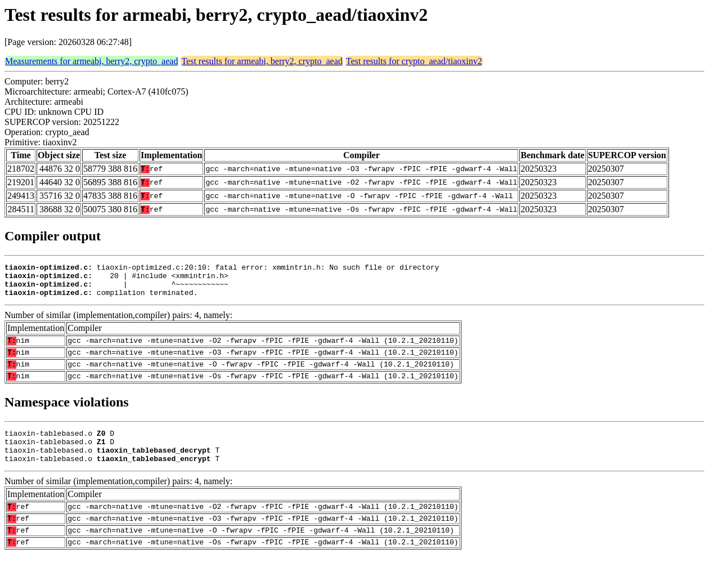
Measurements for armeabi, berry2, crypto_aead (91, 61)
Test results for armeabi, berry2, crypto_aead (261, 61)
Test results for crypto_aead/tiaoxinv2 (414, 61)
